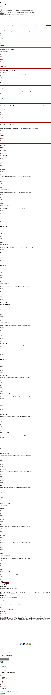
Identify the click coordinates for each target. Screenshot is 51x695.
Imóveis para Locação (12, 4)
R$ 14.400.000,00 (3, 68)
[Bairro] (24, 25)
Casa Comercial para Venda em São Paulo (9, 592)
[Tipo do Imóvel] (3, 25)
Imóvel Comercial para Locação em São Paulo (9, 593)
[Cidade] (17, 25)
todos (1, 147)
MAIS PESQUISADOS (5, 582)
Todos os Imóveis (3, 10)
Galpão (9, 10)
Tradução (2, 6)
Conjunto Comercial (19, 10)
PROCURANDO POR (5, 583)
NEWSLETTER (4, 584)
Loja (7, 10)
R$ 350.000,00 (2, 103)
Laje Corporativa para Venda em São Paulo (35, 592)
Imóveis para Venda (6, 4)
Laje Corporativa (25, 10)
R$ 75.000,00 (2, 143)
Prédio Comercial (31, 10)
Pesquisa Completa (33, 4)
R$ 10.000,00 (2, 122)
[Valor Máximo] (41, 25)
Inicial (1, 4)
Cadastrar (11, 609)
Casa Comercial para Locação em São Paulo (30, 591)
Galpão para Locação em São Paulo (22, 592)
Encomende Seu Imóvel (40, 4)
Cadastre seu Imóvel (27, 4)
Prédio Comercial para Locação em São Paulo (15, 591)
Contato (17, 4)
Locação (5, 147)
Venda (3, 147)
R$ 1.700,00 (2, 85)
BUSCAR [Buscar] (48, 25)
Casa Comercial (12, 10)
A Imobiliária (21, 4)
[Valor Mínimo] (31, 25)
